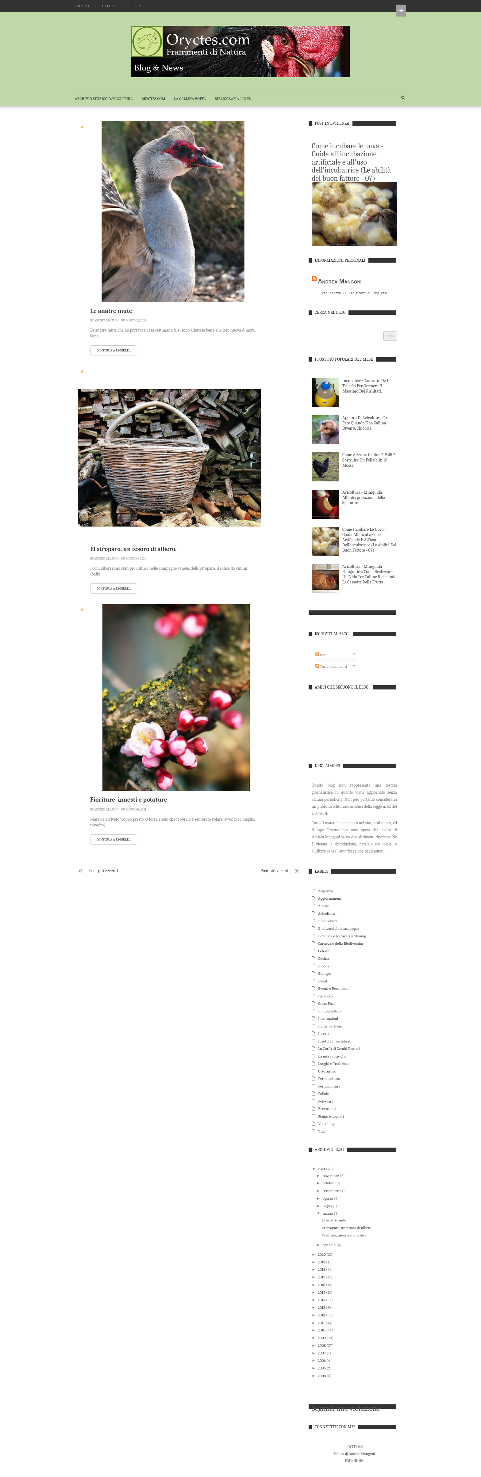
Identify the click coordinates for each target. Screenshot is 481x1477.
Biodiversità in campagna (338, 929)
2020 (322, 1255)
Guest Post (326, 1004)
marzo (328, 1214)
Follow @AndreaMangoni (354, 1454)
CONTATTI (108, 6)
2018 (322, 1270)
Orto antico (327, 1071)
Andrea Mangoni (106, 320)
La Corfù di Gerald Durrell (339, 1049)
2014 (322, 1300)
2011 (321, 1323)
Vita (321, 1132)
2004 (322, 1376)
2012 (322, 1315)
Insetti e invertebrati (335, 1041)
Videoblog (326, 1124)
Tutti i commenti (331, 667)
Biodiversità (94, 372)
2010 (322, 1330)
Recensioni (327, 1109)
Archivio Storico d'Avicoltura (104, 98)
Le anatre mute (111, 310)
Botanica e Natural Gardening (342, 936)
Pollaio (323, 1094)
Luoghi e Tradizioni (333, 1064)
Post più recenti (103, 870)
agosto (328, 1199)
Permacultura (329, 1086)
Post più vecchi (274, 870)
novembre (331, 1176)
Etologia (324, 974)
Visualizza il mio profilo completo (354, 293)
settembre (331, 1191)
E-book (323, 966)
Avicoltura (93, 127)
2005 (322, 1368)
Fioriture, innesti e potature (128, 799)
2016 (322, 1285)
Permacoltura (329, 1079)
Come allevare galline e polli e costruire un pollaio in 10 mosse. (368, 461)
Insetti (323, 1034)
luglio (328, 1206)
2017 (322, 1277)
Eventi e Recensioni (334, 989)
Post (321, 655)
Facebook (325, 996)
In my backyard (331, 1026)
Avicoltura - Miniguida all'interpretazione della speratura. (363, 498)
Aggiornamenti (330, 899)
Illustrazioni (328, 1019)
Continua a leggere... (114, 350)
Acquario (325, 891)
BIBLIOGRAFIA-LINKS (232, 98)
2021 (322, 1169)
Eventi (323, 981)
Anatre (323, 906)
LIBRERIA (133, 6)
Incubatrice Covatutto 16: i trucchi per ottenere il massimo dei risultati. (365, 386)
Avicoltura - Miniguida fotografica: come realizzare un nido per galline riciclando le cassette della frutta (369, 574)
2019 (322, 1262)
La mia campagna (332, 1056)
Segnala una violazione (346, 1409)
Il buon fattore (329, 1011)
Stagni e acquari (331, 1116)
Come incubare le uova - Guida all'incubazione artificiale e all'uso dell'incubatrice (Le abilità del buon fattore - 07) (351, 162)
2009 (322, 1338)
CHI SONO (82, 6)
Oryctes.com (153, 98)
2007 (322, 1353)
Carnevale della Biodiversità (340, 944)
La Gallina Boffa (190, 98)
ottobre (329, 1183)
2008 (322, 1346)
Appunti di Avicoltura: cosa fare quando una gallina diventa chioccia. (366, 423)
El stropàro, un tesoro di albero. (133, 548)
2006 (322, 1361)
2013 (322, 1308)
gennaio (330, 1245)
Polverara (325, 1101)
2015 (322, 1293)
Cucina (323, 959)
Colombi (325, 951)
